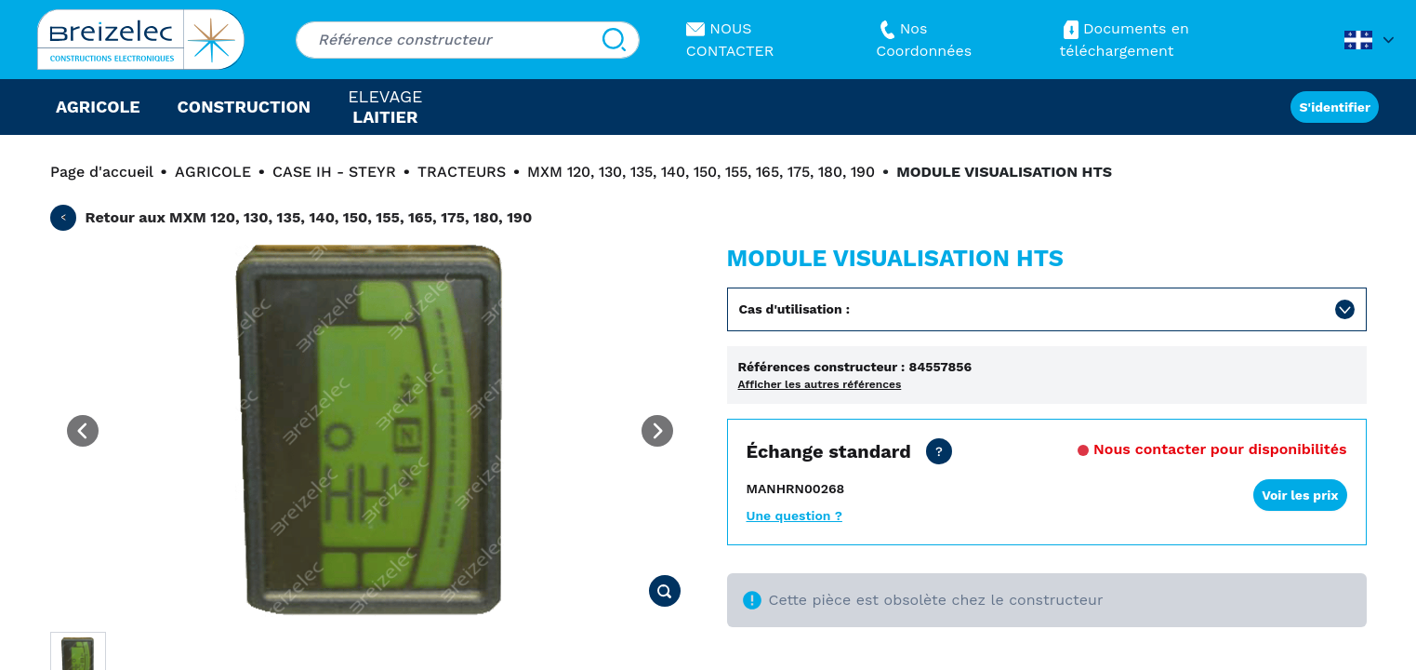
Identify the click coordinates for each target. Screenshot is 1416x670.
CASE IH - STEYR (334, 172)
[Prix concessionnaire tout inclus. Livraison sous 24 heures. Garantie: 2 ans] (939, 451)
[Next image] (657, 431)
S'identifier (1334, 107)
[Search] (614, 40)
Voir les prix (1300, 495)
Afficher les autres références (820, 384)
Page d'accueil (101, 172)
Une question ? (794, 515)
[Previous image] (83, 431)
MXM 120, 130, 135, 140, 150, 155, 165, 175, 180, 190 (701, 172)
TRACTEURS (461, 172)
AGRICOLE (213, 172)
